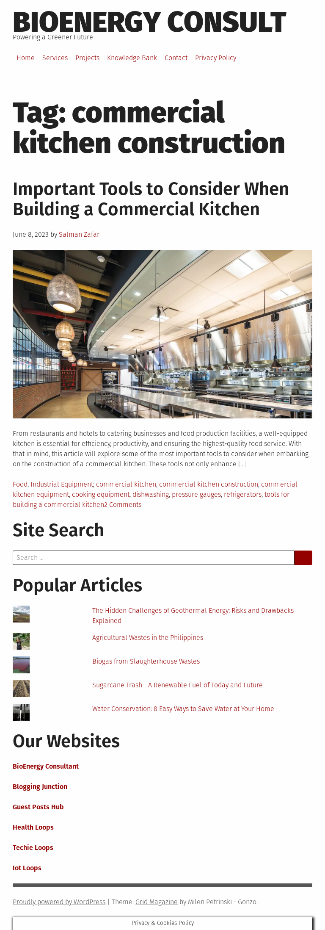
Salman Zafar (79, 234)
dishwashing (150, 494)
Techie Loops (33, 848)
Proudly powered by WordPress (59, 902)
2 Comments (122, 505)
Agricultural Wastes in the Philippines (147, 638)
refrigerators (243, 494)
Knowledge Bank (132, 58)
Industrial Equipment (61, 484)
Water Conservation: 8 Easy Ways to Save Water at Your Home (183, 709)
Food (20, 484)
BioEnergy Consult (149, 22)
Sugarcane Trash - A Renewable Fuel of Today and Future (177, 685)
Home (26, 58)
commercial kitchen (126, 484)
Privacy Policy (215, 58)
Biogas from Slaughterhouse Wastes (146, 661)
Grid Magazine (156, 902)
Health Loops (33, 827)
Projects (87, 58)
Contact (176, 58)
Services (55, 58)
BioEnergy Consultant (46, 766)
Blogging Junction (40, 787)
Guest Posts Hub (38, 807)
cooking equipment (100, 494)
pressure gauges (196, 494)
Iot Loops (27, 868)
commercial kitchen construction (208, 484)
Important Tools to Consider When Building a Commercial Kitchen (151, 199)
